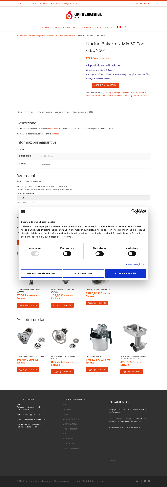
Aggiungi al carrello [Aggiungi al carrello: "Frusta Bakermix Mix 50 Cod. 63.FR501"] (62, 305)
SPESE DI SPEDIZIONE (70, 429)
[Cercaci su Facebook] (145, 3)
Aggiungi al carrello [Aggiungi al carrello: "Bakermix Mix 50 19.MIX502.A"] (97, 303)
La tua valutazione (26, 193)
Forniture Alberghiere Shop (118, 419)
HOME (65, 404)
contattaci (55, 134)
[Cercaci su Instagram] (141, 3)
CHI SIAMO (66, 409)
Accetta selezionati (83, 273)
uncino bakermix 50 (141, 95)
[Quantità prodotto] (88, 85)
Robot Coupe (52, 128)
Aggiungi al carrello (105, 85)
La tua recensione (26, 202)
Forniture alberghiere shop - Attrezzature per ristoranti (52, 481)
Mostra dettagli (133, 264)
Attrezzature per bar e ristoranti (41, 36)
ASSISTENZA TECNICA (70, 424)
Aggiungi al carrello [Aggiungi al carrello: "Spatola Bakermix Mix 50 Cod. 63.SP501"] (28, 305)
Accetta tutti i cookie (125, 273)
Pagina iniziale (22, 36)
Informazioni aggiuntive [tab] (53, 112)
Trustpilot (112, 461)
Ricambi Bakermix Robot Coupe (116, 95)
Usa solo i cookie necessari (41, 273)
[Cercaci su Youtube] (149, 3)
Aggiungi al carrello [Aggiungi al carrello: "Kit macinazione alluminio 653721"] (28, 370)
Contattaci (120, 74)
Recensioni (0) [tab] (83, 112)
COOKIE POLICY (68, 444)
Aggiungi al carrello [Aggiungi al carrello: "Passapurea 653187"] (97, 370)
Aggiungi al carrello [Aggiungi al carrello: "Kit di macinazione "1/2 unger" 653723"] (62, 372)
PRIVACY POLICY (69, 439)
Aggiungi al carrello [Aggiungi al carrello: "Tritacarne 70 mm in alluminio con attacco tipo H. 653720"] (132, 372)
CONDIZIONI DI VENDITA (72, 449)
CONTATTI (66, 414)
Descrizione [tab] (25, 112)
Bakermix (98, 95)
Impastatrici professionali (65, 36)
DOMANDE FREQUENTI (71, 419)
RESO (64, 434)
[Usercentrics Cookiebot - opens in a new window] (133, 211)
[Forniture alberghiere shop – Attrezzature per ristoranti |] (84, 14)
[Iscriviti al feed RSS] (137, 3)
